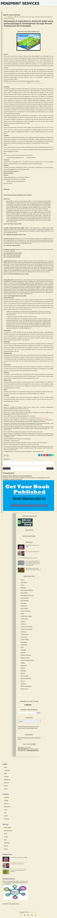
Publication (7, 842)
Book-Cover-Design (25, 611)
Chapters (23, 621)
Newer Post (6, 468)
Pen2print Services (25, 657)
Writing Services (25, 689)
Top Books (23, 683)
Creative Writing (25, 639)
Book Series (23, 603)
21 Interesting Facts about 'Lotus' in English (18, 857)
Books (22, 613)
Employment (7, 806)
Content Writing (24, 634)
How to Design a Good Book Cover (32, 551)
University (6, 819)
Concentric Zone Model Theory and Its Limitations (27, 557)
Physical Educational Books (27, 660)
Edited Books (24, 642)
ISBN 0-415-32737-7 (44, 418)
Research (23, 673)
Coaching (6, 797)
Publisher (23, 668)
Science (6, 788)
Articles (22, 580)
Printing (23, 663)
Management (10, 16)
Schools (6, 815)
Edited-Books (24, 644)
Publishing (23, 670)
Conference (23, 624)
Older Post (49, 468)
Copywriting (24, 637)
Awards (22, 585)
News (5, 812)
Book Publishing (25, 600)
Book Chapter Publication (27, 590)
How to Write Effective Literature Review (17, 476)
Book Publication (25, 598)
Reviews (23, 681)
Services (6, 849)
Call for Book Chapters (26, 616)
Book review (24, 605)
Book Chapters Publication (27, 595)
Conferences (24, 631)
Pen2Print (23, 652)
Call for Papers (24, 618)
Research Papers (24, 676)
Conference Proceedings (26, 626)
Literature (6, 776)
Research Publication (26, 678)
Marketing (23, 650)
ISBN (22, 647)
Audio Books (24, 582)
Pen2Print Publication (26, 655)
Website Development (26, 686)
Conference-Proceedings (26, 629)
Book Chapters (24, 592)
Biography (23, 587)
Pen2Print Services (20, 3)
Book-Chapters (24, 608)
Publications (24, 665)
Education (6, 803)
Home (5, 16)
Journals (6, 836)
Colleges (6, 800)
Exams (5, 773)
